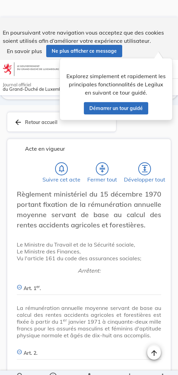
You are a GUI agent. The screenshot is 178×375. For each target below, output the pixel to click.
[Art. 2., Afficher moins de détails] (89, 333)
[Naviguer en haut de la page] (154, 335)
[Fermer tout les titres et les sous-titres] (102, 152)
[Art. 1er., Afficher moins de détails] (89, 268)
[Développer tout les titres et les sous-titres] (144, 152)
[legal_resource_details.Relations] (89, 364)
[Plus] (162, 364)
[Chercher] (20, 364)
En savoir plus (24, 33)
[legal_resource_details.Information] (53, 364)
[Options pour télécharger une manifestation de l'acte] (129, 364)
